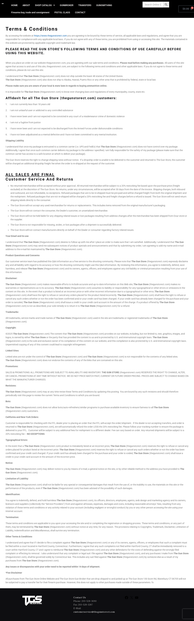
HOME (14, 5)
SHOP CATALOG (45, 5)
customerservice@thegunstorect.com (94, 611)
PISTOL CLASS (62, 12)
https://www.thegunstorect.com (50, 35)
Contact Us (79, 597)
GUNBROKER (66, 5)
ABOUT (26, 5)
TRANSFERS (84, 5)
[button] (45, 5)
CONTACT (80, 12)
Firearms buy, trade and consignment (30, 12)
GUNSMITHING (104, 5)
